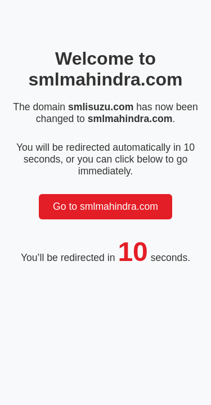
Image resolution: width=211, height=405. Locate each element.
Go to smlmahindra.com (105, 206)
